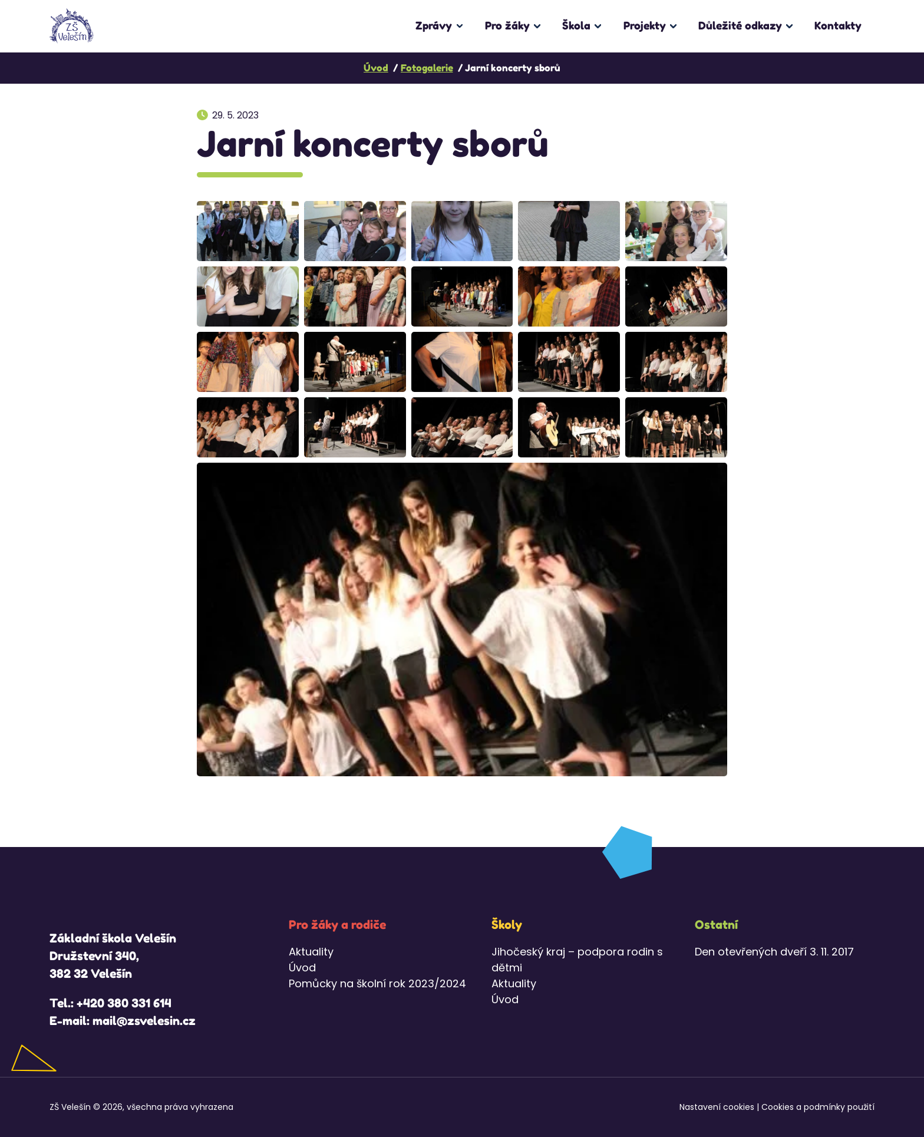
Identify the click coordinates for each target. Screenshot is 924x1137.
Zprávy (433, 25)
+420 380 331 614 (124, 1003)
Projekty (644, 25)
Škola (576, 25)
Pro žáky (507, 25)
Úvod (302, 967)
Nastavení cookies (716, 1107)
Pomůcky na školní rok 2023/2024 (377, 983)
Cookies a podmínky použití (817, 1107)
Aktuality (311, 951)
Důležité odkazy (740, 25)
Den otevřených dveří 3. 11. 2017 (774, 951)
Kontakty (838, 25)
